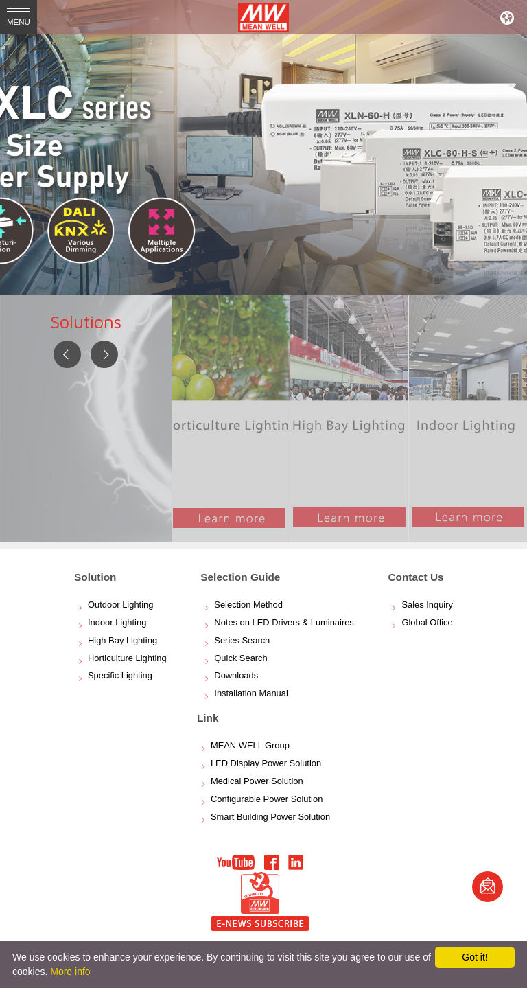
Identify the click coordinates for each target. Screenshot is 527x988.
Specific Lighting (120, 675)
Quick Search (240, 658)
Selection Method (248, 604)
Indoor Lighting (117, 622)
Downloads (236, 675)
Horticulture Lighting (127, 658)
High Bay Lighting (122, 640)
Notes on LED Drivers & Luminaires (283, 622)
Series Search (242, 640)
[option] (263, 147)
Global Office (426, 622)
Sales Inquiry (427, 604)
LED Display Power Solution (266, 763)
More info (70, 971)
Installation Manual (251, 693)
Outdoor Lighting (120, 604)
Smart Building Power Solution (270, 817)
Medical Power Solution (257, 781)
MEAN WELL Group (250, 745)
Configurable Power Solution (267, 799)
